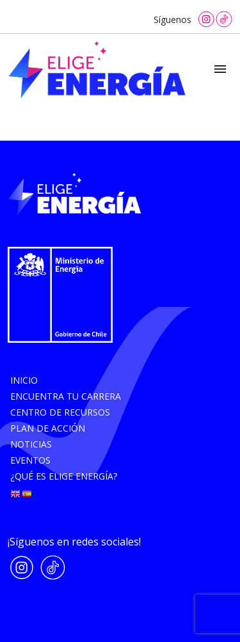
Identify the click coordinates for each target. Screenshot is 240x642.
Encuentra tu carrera (65, 396)
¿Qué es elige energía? (63, 476)
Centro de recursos (60, 412)
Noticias (31, 444)
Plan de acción (47, 428)
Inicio (24, 380)
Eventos (30, 460)
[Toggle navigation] (220, 69)
